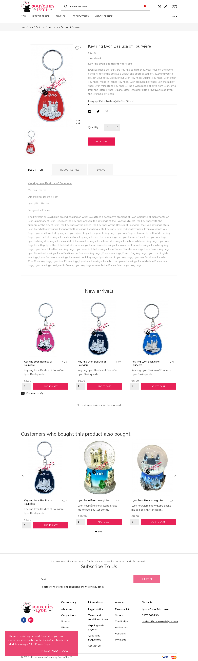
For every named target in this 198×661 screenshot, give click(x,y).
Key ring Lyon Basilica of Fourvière (38, 363)
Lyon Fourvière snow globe (93, 500)
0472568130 (150, 615)
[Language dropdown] (174, 16)
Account (120, 602)
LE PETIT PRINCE (40, 16)
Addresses (121, 627)
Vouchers (120, 633)
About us (66, 609)
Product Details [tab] (69, 169)
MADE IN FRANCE (103, 16)
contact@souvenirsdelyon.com (160, 621)
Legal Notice (95, 609)
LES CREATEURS (80, 16)
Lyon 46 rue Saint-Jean (155, 609)
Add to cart (101, 141)
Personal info (122, 609)
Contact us (94, 646)
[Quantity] (112, 127)
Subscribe (147, 579)
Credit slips (121, 621)
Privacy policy (50, 650)
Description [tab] (35, 169)
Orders (119, 615)
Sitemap (66, 621)
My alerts (120, 640)
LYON (23, 16)
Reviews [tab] (100, 169)
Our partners (68, 615)
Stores (65, 627)
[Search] (105, 6)
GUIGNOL (60, 16)
